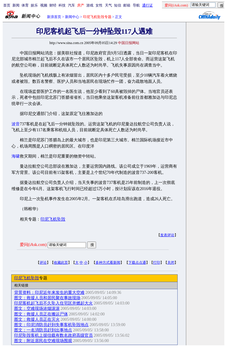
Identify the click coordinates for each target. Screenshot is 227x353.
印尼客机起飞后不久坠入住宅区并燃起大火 (53, 303)
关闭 (170, 262)
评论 (43, 262)
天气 (108, 5)
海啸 (16, 156)
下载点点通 (137, 262)
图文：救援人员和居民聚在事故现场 (47, 298)
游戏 (89, 5)
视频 (43, 5)
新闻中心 (72, 17)
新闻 (16, 5)
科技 (62, 5)
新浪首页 (54, 17)
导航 (136, 5)
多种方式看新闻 (107, 262)
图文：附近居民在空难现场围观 (43, 341)
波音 (16, 124)
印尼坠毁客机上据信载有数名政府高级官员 (53, 335)
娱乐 (34, 5)
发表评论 (167, 235)
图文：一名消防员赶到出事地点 (43, 330)
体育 (25, 5)
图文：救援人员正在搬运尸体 (41, 314)
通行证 (147, 5)
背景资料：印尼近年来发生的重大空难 (49, 292)
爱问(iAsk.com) (33, 244)
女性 (99, 5)
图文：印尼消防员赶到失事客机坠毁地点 (51, 325)
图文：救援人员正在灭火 (37, 319)
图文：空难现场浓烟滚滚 (37, 308)
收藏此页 (61, 262)
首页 (6, 5)
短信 (117, 5)
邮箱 (126, 5)
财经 (52, 5)
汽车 (71, 5)
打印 (156, 262)
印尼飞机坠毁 (52, 219)
